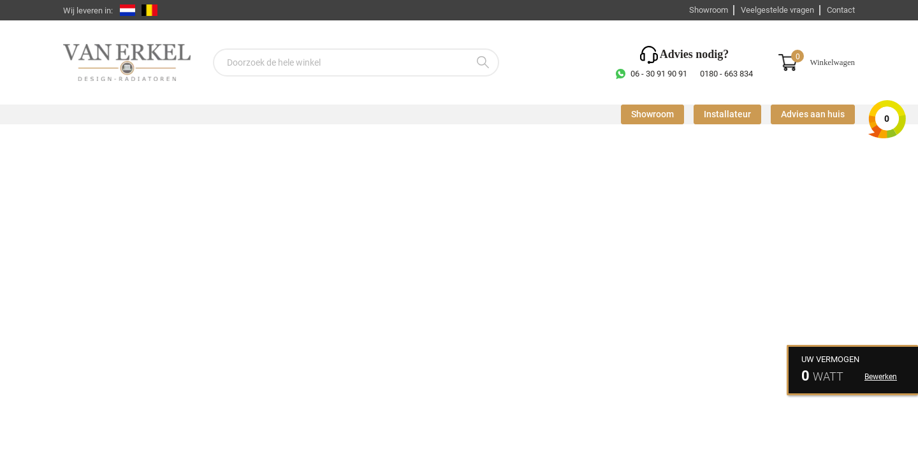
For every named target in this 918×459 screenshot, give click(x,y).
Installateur (727, 114)
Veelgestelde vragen (777, 10)
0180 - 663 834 (726, 73)
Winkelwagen (832, 62)
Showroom (708, 10)
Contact (841, 10)
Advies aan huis (813, 114)
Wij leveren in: (88, 10)
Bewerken (880, 376)
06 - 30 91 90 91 (658, 73)
